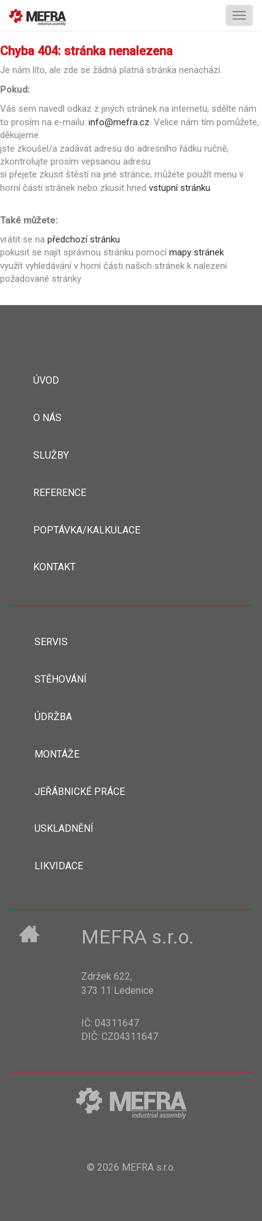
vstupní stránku (179, 187)
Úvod (46, 380)
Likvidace (58, 866)
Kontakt (54, 567)
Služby (51, 455)
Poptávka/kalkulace (86, 530)
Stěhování (60, 679)
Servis (51, 642)
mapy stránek (196, 252)
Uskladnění (63, 828)
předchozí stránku (83, 239)
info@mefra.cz (119, 122)
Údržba (53, 717)
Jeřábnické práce (79, 791)
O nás (47, 418)
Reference (59, 492)
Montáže (56, 754)
